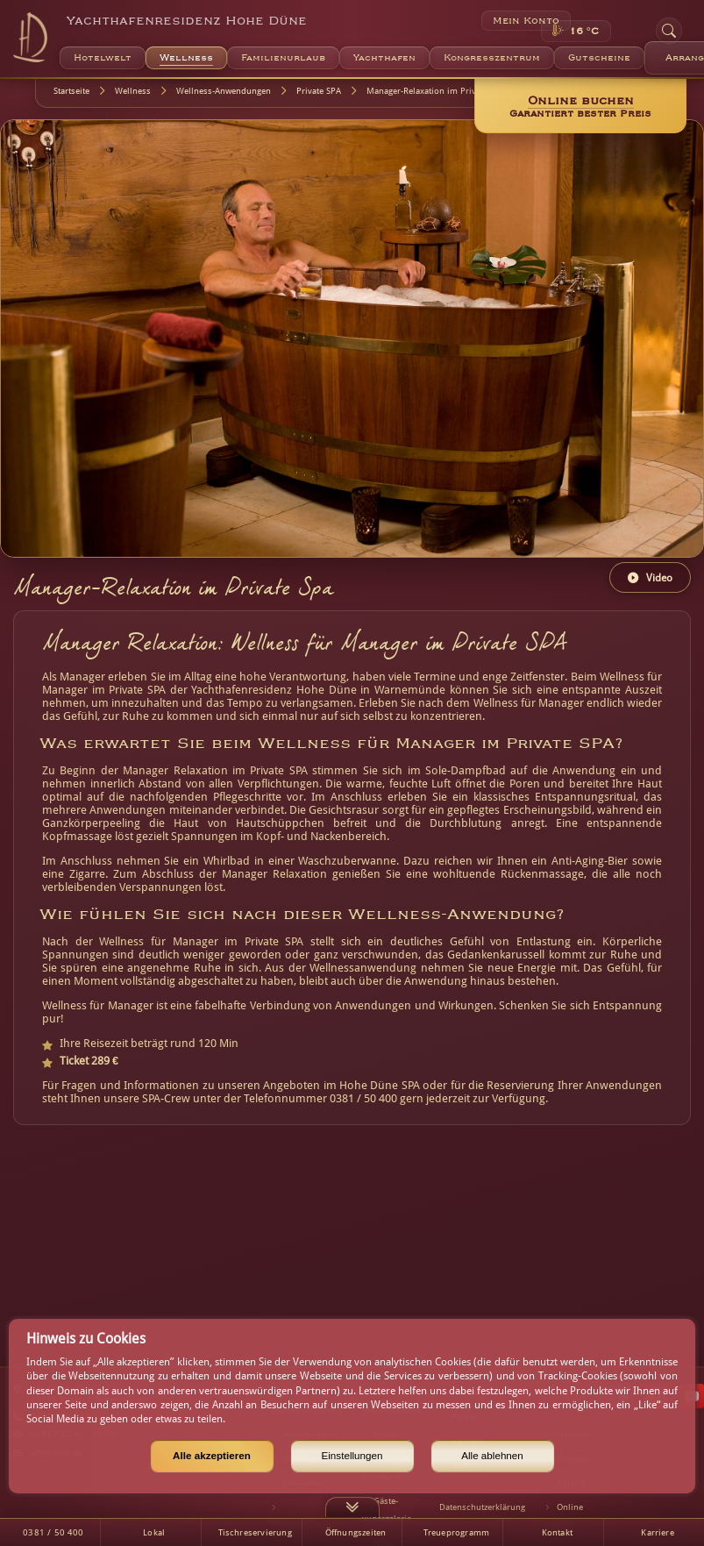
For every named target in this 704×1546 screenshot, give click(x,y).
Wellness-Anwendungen (223, 91)
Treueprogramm (456, 1532)
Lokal (154, 1532)
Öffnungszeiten (356, 1532)
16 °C (584, 31)
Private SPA (318, 91)
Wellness (133, 91)
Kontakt (557, 1532)
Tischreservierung (255, 1532)
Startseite (71, 91)
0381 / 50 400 (53, 1532)
